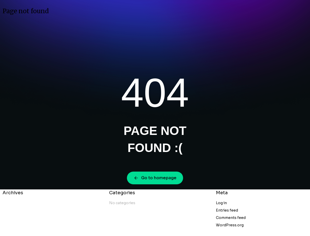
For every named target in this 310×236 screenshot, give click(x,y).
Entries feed (227, 210)
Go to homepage (155, 178)
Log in (221, 203)
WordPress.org (230, 225)
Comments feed (231, 217)
